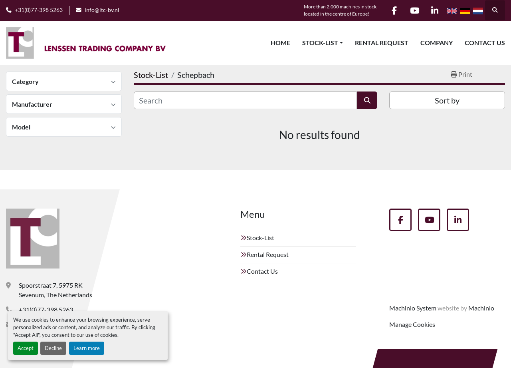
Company (436, 42)
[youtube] (414, 10)
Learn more (86, 348)
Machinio (481, 308)
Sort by (447, 100)
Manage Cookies (412, 324)
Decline (53, 348)
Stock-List (320, 42)
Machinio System (412, 308)
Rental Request (381, 42)
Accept (26, 348)
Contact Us (485, 42)
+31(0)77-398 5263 (39, 10)
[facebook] (394, 10)
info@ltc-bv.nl (102, 10)
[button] (322, 43)
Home (280, 42)
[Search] (245, 100)
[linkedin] (435, 10)
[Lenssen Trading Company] (32, 239)
